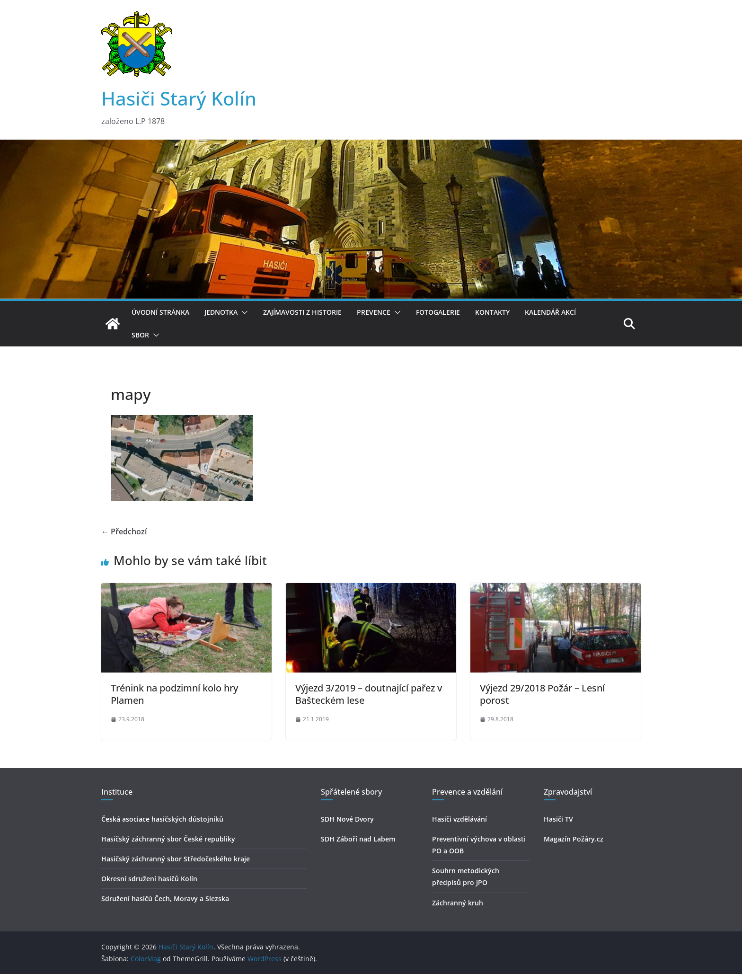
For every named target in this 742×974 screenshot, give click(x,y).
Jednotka (221, 312)
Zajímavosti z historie (302, 312)
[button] (243, 312)
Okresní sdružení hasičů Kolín (149, 878)
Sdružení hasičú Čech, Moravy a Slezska (165, 898)
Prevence (373, 312)
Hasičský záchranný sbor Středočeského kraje (175, 858)
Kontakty (492, 312)
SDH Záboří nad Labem (358, 838)
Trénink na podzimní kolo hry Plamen (174, 694)
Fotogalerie (438, 312)
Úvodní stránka (160, 312)
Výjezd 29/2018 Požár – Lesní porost (542, 694)
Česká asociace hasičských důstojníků (162, 819)
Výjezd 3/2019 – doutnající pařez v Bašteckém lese (368, 694)
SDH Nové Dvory (347, 819)
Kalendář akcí (550, 312)
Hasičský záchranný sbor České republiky (168, 838)
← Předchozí (124, 531)
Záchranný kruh (457, 902)
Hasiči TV (558, 819)
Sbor (140, 334)
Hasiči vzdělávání (459, 819)
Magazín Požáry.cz (573, 838)
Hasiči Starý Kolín (178, 98)
